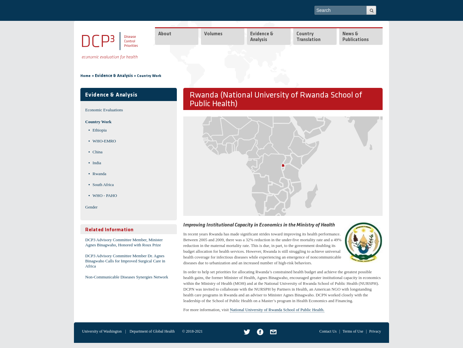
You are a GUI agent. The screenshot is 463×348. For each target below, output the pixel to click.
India (97, 162)
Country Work (149, 76)
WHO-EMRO (104, 141)
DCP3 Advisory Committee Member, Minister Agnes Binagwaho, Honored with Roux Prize (124, 242)
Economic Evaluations (104, 109)
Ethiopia (100, 130)
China (98, 151)
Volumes (213, 34)
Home (85, 76)
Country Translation (308, 37)
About (164, 34)
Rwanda (99, 173)
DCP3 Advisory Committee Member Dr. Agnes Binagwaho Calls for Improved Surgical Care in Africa (125, 260)
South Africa (103, 184)
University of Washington (102, 331)
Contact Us (328, 331)
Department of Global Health (152, 331)
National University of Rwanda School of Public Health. (277, 309)
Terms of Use (352, 331)
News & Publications (355, 37)
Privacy (375, 331)
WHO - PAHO (105, 195)
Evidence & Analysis (261, 37)
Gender (91, 207)
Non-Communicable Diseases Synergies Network (126, 277)
